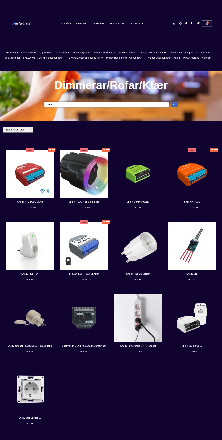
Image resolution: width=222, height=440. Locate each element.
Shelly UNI (192, 273)
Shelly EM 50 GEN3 (192, 345)
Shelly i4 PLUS (192, 201)
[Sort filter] (18, 130)
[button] (29, 52)
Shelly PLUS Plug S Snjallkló (84, 201)
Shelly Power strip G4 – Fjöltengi (138, 345)
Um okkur (98, 23)
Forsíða (65, 23)
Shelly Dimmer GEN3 (138, 201)
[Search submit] (174, 104)
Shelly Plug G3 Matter (138, 273)
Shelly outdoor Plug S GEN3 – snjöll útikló (29, 345)
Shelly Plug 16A (29, 273)
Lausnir (81, 23)
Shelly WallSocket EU (29, 417)
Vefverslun (118, 23)
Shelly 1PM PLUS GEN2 (30, 201)
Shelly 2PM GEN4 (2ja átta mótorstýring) (84, 345)
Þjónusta (136, 23)
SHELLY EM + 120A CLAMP (84, 273)
